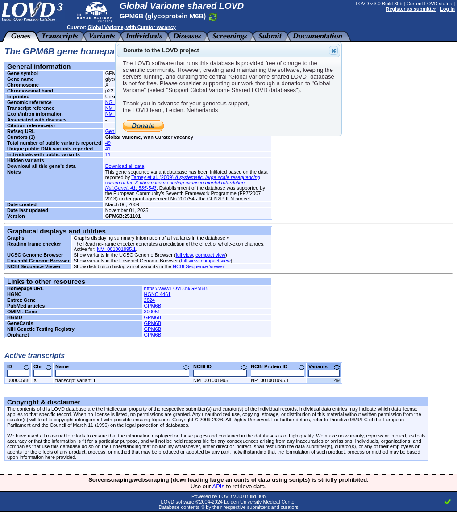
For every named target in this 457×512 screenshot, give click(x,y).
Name (122, 366)
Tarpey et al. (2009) (182, 183)
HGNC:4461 (157, 294)
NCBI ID (220, 366)
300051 (152, 311)
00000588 (18, 380)
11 (108, 154)
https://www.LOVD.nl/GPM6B (176, 288)
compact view (210, 255)
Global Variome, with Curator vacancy (131, 27)
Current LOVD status (429, 3)
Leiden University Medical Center (260, 501)
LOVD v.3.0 (231, 496)
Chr (42, 366)
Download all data (124, 166)
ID (18, 366)
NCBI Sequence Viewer (198, 266)
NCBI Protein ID (277, 366)
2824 (149, 300)
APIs (218, 486)
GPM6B (153, 305)
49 (108, 143)
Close (333, 50)
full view (184, 255)
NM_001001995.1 (116, 249)
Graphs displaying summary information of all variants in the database (149, 238)
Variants (324, 366)
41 (108, 148)
